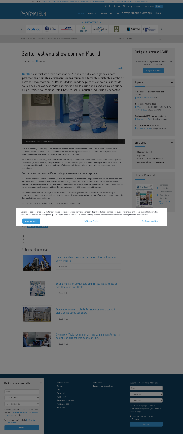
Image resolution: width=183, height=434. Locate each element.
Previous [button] (22, 29)
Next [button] (161, 29)
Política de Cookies (91, 221)
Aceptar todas (31, 221)
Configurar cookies (150, 221)
